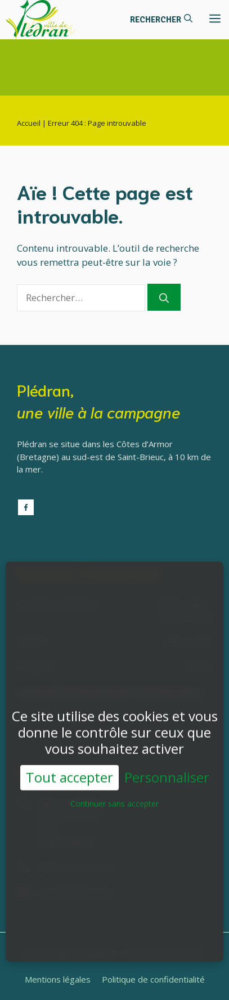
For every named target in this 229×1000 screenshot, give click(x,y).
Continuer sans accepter (114, 798)
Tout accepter (69, 771)
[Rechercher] (164, 297)
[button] (161, 20)
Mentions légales (58, 979)
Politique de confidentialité (153, 979)
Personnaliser (166, 772)
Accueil (29, 123)
